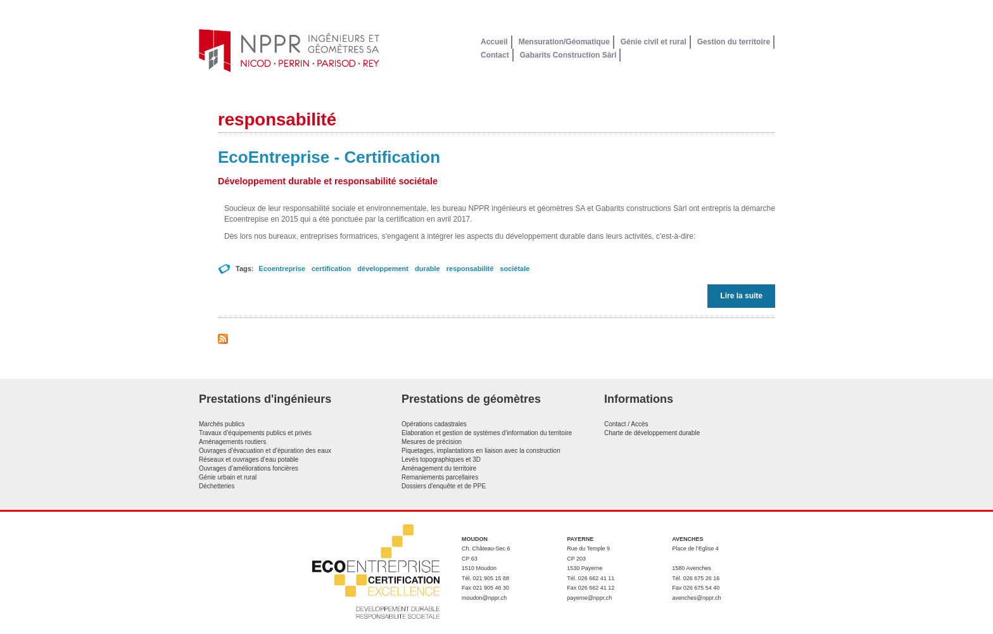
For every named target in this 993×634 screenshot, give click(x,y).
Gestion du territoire (733, 41)
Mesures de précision (432, 441)
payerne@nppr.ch (589, 598)
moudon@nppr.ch (484, 598)
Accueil (494, 41)
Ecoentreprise (282, 268)
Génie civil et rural (653, 41)
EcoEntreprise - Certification (329, 157)
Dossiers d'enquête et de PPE (444, 486)
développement (382, 268)
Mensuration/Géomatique (564, 41)
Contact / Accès (626, 424)
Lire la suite (744, 295)
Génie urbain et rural (227, 477)
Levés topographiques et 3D (441, 459)
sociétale (514, 268)
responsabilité (470, 268)
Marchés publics (221, 424)
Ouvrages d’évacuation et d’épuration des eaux (265, 450)
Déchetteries (216, 486)
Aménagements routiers (232, 441)
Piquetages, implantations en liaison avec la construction (481, 450)
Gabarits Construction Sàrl (568, 55)
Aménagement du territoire (439, 468)
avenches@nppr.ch (696, 598)
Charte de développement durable (652, 432)
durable (427, 268)
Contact (495, 55)
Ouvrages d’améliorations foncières (248, 468)
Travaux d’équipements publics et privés (255, 432)
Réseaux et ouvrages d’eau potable (248, 459)
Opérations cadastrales (434, 424)
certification (331, 268)
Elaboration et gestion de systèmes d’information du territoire (487, 432)
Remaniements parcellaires (440, 477)
